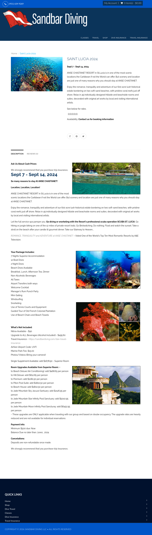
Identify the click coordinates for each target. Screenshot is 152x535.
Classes (85, 38)
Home (14, 53)
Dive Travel (10, 509)
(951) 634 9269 (16, 3)
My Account (110, 3)
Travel (95, 38)
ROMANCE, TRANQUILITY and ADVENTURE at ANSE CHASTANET (42, 236)
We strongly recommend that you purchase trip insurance (39, 170)
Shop (105, 38)
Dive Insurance (118, 38)
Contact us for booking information (96, 119)
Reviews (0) (32, 154)
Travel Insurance (139, 38)
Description (17, 154)
